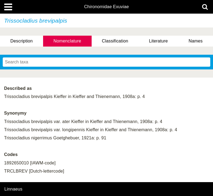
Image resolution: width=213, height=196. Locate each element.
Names (195, 41)
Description (21, 41)
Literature (158, 41)
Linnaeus (13, 189)
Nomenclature (67, 41)
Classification (115, 41)
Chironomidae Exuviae (106, 7)
